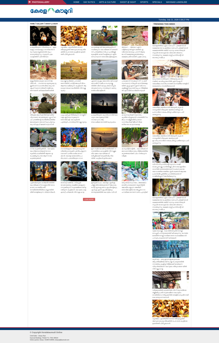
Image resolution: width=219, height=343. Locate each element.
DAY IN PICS (89, 2)
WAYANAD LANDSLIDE (176, 2)
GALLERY (40, 24)
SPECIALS (157, 2)
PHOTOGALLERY (38, 2)
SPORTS (144, 2)
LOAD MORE (89, 199)
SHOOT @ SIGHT (128, 2)
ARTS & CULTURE (107, 2)
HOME (76, 2)
